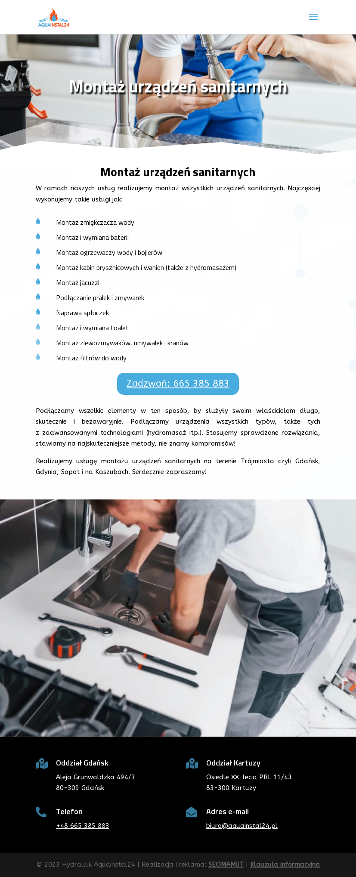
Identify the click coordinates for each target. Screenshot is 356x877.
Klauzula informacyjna (285, 864)
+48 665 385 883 (82, 826)
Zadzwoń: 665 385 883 (178, 383)
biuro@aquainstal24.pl (242, 826)
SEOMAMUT (226, 864)
